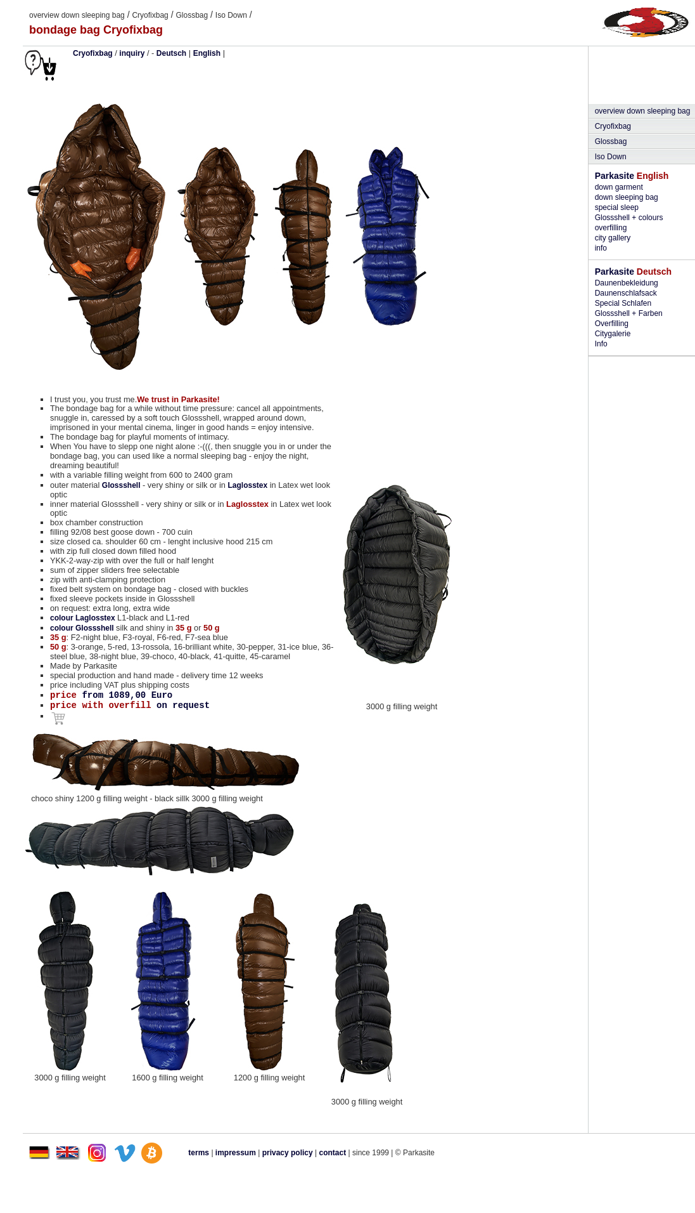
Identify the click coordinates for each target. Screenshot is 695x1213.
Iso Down (231, 15)
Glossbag (191, 15)
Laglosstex (247, 485)
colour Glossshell (83, 628)
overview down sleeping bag (77, 15)
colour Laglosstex (83, 617)
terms (198, 1152)
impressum (235, 1152)
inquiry (131, 53)
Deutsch (171, 53)
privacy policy (288, 1152)
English (206, 53)
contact (333, 1152)
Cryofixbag (150, 15)
